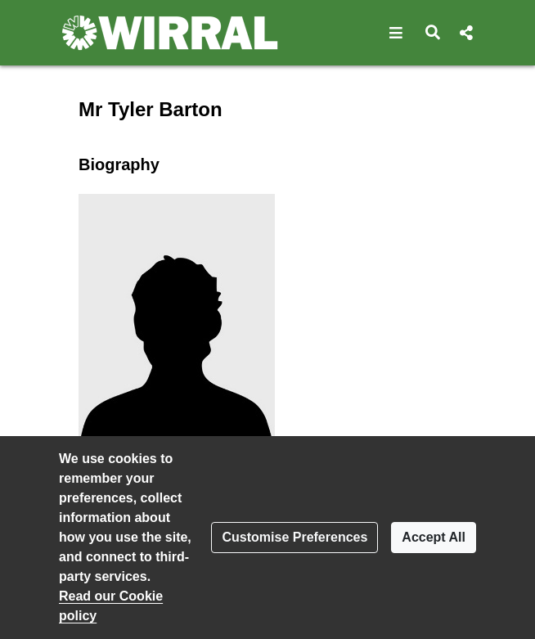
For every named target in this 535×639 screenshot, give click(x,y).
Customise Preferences (294, 537)
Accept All (433, 537)
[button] (396, 32)
